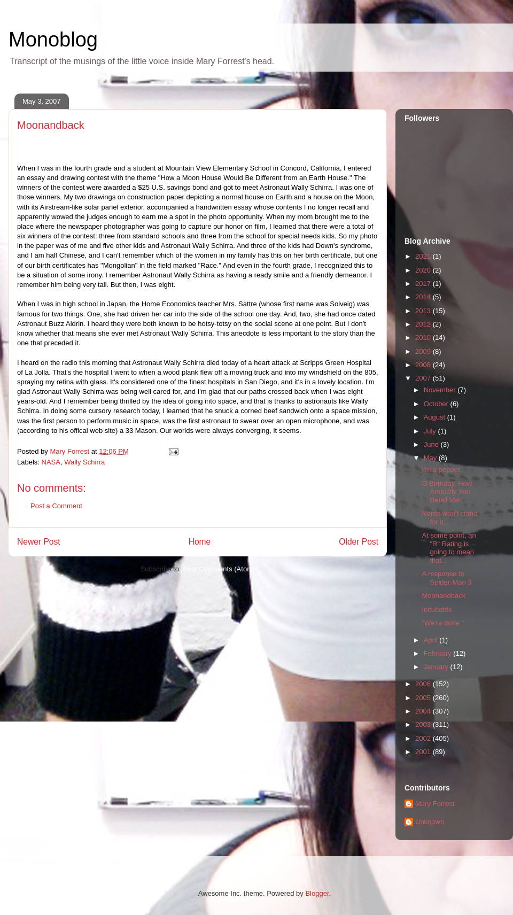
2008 (424, 365)
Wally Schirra (84, 462)
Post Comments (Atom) (219, 569)
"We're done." (443, 623)
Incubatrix (437, 610)
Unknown (429, 822)
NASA (51, 462)
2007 (424, 378)
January (437, 667)
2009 (424, 351)
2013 (424, 311)
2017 (424, 284)
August (435, 417)
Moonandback (443, 596)
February (439, 653)
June (432, 444)
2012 (424, 324)
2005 (424, 698)
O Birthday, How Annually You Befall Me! (447, 491)
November (441, 390)
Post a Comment (56, 506)
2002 (424, 738)
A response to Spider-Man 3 (446, 578)
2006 (424, 684)
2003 (424, 724)
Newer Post (38, 541)
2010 (424, 338)
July (431, 431)
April (432, 640)
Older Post (358, 541)
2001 (424, 752)
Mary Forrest (435, 804)
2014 (424, 297)
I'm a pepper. (442, 470)
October (437, 404)
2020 (424, 270)
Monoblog (53, 39)
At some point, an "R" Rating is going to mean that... (449, 547)
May (431, 458)
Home (200, 541)
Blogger (317, 893)
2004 (424, 711)
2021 (424, 256)
